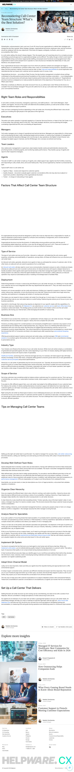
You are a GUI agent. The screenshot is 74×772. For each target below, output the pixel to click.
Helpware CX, (28, 306)
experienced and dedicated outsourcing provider (35, 535)
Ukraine (27, 738)
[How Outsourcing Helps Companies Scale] (37, 672)
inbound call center (9, 267)
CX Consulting (5, 732)
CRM (56, 336)
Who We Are (52, 730)
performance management (9, 479)
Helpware (13, 768)
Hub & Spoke (29, 741)
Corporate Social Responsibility (56, 736)
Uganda (27, 734)
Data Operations (6, 734)
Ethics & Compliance (54, 732)
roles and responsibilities (49, 69)
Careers (51, 739)
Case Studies (5, 750)
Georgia (27, 739)
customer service (49, 306)
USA (27, 730)
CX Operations (5, 730)
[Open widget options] (69, 767)
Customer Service (6, 736)
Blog (6, 8)
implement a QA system (8, 548)
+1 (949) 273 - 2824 (30, 748)
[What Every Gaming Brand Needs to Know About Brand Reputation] (37, 693)
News (3, 748)
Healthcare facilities (7, 356)
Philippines (28, 736)
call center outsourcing (65, 454)
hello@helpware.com (31, 746)
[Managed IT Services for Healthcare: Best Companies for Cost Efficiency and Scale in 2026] (37, 651)
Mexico (27, 732)
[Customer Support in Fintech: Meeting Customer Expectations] (37, 714)
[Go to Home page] (9, 4)
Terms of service (59, 768)
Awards (50, 734)
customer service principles (9, 359)
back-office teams (62, 306)
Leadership (51, 738)
